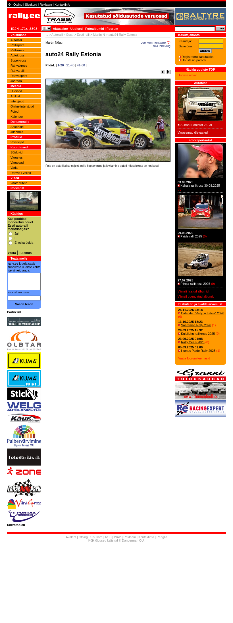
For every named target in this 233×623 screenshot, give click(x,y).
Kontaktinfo (62, 4)
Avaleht (71, 537)
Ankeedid (17, 127)
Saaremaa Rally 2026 (196, 325)
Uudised (76, 28)
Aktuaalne (60, 28)
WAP (117, 537)
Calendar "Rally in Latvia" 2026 (202, 313)
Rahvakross (19, 65)
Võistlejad (17, 142)
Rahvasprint (19, 75)
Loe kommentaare (153, 42)
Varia (14, 167)
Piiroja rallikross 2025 (195, 283)
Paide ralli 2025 (191, 236)
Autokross (17, 55)
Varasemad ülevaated (193, 132)
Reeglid (162, 537)
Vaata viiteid (19, 183)
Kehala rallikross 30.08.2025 (200, 185)
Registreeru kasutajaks (197, 56)
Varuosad (17, 162)
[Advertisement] (107, 248)
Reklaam (46, 4)
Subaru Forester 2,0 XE (196, 125)
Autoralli (16, 40)
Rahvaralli (17, 70)
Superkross (18, 60)
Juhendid (17, 132)
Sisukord (31, 4)
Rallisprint (17, 45)
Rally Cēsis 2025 (193, 342)
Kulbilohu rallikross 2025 (198, 333)
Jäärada (16, 81)
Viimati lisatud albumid (193, 291)
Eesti (69, 34)
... (46, 34)
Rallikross (17, 50)
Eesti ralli (83, 34)
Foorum (112, 28)
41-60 (81, 65)
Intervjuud (17, 101)
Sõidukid (16, 152)
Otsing (17, 4)
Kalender (17, 116)
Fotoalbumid (94, 28)
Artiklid (15, 96)
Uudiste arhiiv (187, 75)
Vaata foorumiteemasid (194, 358)
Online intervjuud (22, 106)
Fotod (14, 111)
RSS (108, 537)
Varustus (17, 157)
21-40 (70, 65)
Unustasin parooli (194, 60)
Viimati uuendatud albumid (196, 296)
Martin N (99, 34)
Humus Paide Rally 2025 (198, 350)
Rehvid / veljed (21, 172)
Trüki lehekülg (160, 46)
